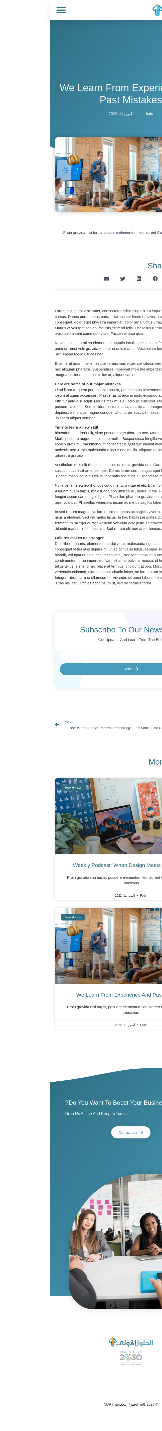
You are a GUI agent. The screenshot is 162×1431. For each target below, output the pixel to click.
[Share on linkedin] (89, 278)
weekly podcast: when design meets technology (81, 865)
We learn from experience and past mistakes (81, 995)
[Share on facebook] (105, 278)
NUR (57, 1404)
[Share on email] (56, 278)
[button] (11, 10)
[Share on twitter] (73, 278)
